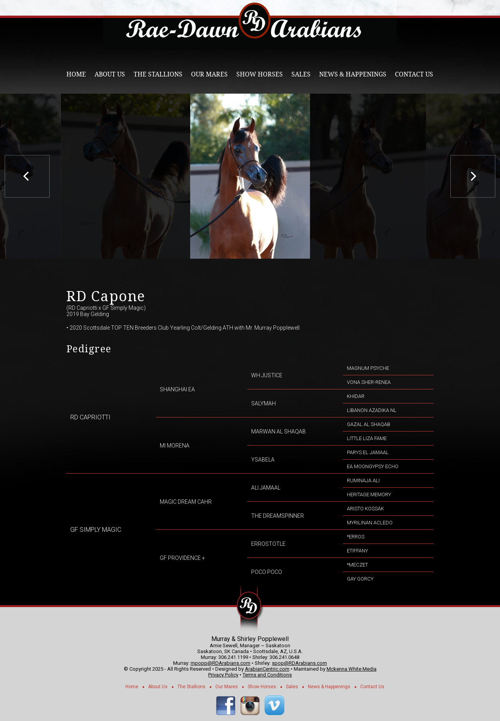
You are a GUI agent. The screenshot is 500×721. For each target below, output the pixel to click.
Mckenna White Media (352, 669)
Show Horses (259, 74)
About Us (110, 74)
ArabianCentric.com (267, 669)
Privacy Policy (223, 675)
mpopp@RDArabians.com (220, 663)
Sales (301, 74)
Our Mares (209, 74)
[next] (472, 176)
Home (76, 74)
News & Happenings (352, 74)
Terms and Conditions (267, 675)
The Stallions (158, 74)
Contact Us (414, 74)
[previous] (27, 176)
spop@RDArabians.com (299, 663)
